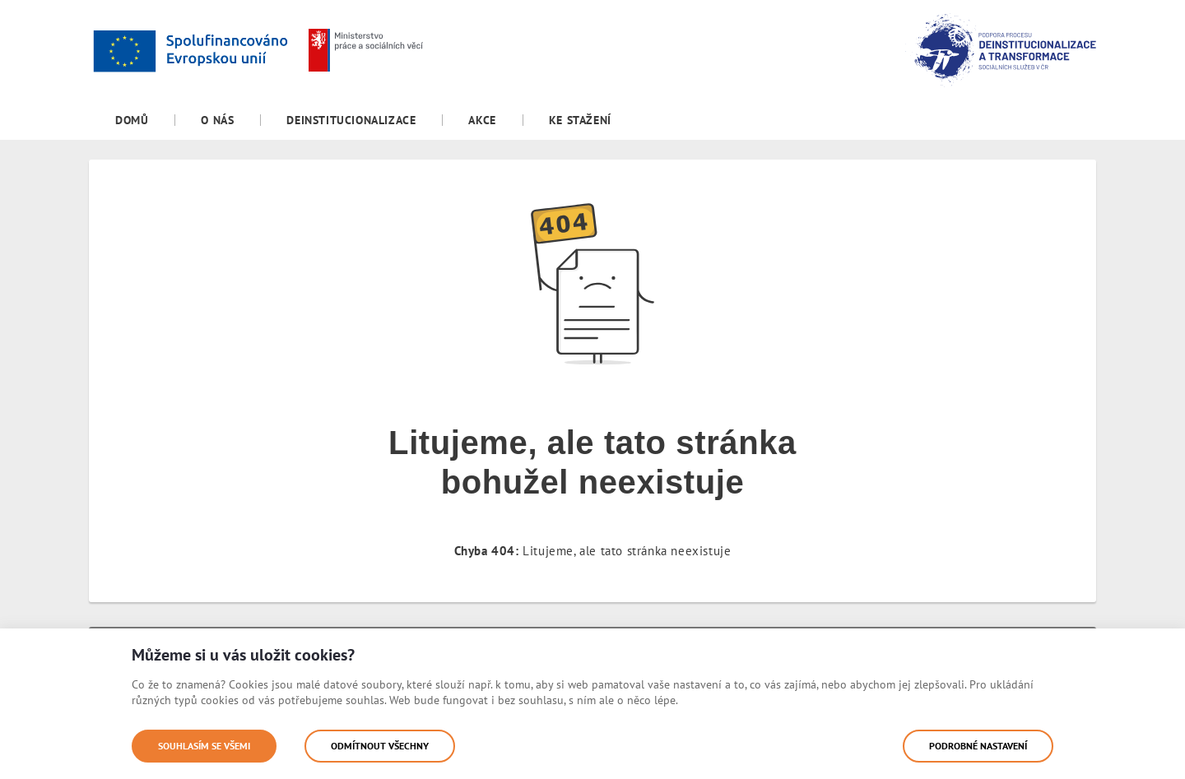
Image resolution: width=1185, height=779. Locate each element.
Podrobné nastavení (978, 746)
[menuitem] (131, 120)
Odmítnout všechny (380, 746)
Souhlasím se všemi (204, 746)
